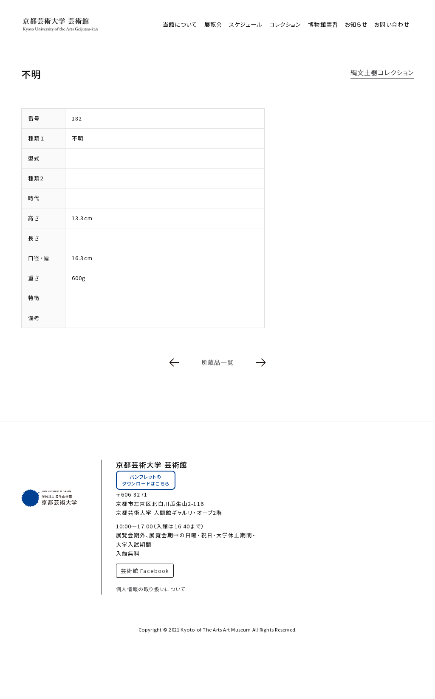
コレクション (285, 24)
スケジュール (246, 24)
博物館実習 (323, 24)
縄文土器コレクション (382, 72)
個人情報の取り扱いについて (151, 588)
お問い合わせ (392, 24)
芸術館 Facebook (145, 571)
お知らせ (356, 24)
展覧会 (213, 24)
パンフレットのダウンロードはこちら (145, 480)
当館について (180, 24)
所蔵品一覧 (217, 362)
